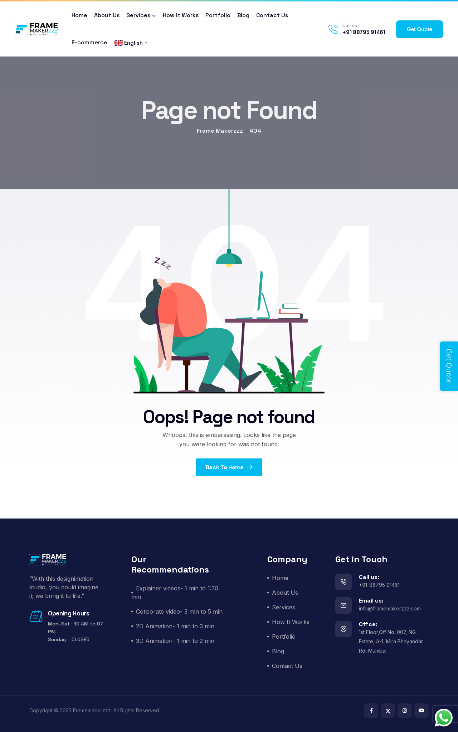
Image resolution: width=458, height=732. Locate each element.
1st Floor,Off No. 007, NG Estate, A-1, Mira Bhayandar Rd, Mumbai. (391, 641)
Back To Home (229, 467)
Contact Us (272, 15)
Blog (243, 15)
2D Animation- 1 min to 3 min (175, 626)
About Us (107, 15)
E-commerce (89, 42)
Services (138, 15)
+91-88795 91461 (379, 585)
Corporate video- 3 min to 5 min (179, 611)
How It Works (181, 15)
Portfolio (217, 15)
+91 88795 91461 (363, 32)
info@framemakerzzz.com (390, 608)
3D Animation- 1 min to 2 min (175, 640)
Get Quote (419, 29)
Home (79, 15)
